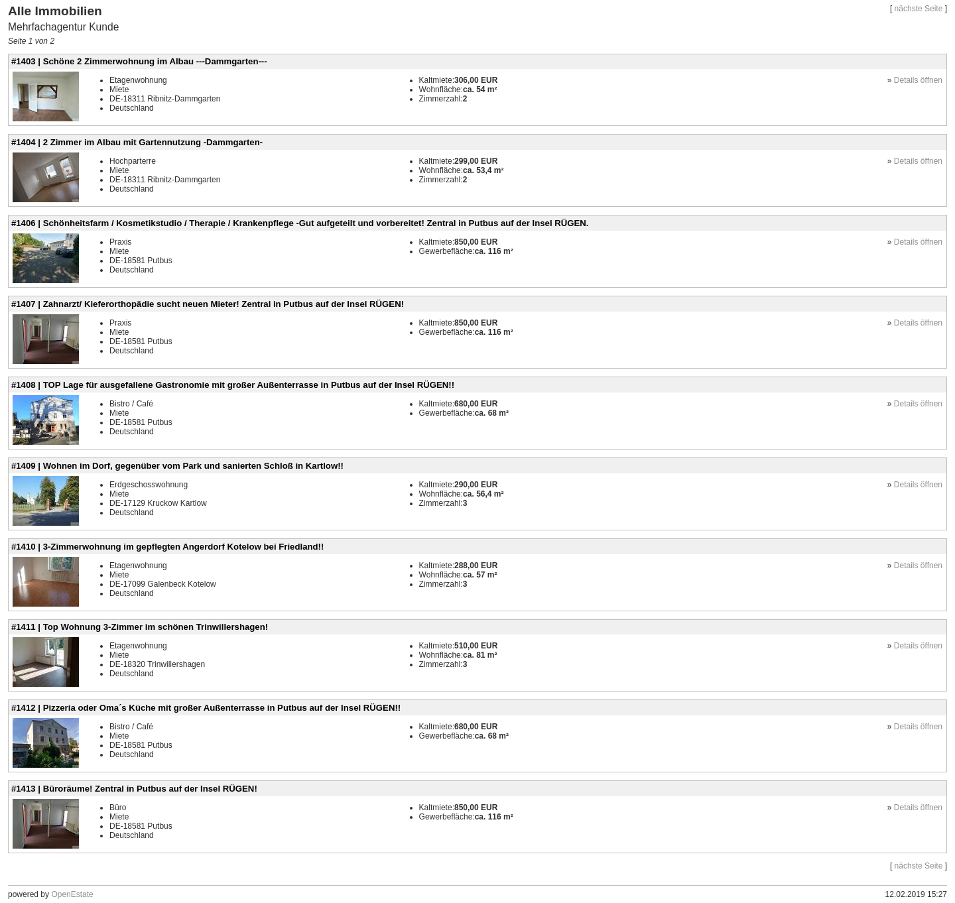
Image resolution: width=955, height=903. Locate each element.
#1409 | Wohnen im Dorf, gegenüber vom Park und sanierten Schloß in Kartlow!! (177, 466)
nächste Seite (919, 8)
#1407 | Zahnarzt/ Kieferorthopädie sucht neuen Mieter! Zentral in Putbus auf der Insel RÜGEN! (207, 304)
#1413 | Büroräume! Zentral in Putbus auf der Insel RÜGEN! (134, 789)
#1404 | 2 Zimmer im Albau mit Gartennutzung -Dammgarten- (137, 142)
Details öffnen (918, 80)
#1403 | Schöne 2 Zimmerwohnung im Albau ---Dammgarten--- (139, 61)
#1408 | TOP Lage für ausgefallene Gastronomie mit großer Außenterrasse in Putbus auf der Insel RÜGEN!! (232, 385)
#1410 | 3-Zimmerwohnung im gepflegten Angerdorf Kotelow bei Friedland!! (167, 547)
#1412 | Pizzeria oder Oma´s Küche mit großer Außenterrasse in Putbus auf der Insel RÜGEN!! (206, 708)
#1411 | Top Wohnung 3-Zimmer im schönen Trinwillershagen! (139, 627)
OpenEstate (72, 894)
